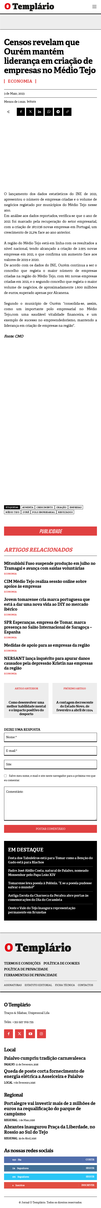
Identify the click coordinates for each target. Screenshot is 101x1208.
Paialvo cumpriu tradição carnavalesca (45, 1058)
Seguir (90, 1168)
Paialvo (9, 1064)
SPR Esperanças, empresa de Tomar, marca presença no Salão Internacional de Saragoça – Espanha (48, 627)
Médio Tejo (12, 512)
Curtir (90, 1159)
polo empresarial (43, 512)
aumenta (27, 507)
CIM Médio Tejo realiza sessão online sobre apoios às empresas (45, 584)
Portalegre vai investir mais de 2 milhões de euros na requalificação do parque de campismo (50, 1108)
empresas (76, 507)
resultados (65, 512)
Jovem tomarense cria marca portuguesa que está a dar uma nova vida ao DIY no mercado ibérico (47, 604)
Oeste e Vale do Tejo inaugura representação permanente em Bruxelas (41, 910)
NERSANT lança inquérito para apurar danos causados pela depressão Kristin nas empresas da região (48, 663)
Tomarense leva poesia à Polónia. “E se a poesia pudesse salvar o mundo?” (50, 885)
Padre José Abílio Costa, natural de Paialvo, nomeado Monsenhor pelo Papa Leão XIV (48, 872)
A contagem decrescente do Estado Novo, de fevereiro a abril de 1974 (74, 706)
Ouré (26, 512)
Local (8, 1082)
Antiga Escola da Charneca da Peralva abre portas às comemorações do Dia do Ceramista (48, 897)
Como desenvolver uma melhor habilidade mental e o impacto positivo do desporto (26, 708)
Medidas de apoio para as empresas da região (47, 645)
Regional (10, 1120)
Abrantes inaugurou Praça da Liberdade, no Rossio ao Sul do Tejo (49, 1129)
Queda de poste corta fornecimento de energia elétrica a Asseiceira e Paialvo (44, 1073)
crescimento (44, 507)
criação (61, 507)
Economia (10, 574)
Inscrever (87, 1185)
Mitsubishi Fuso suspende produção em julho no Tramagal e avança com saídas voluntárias (50, 566)
